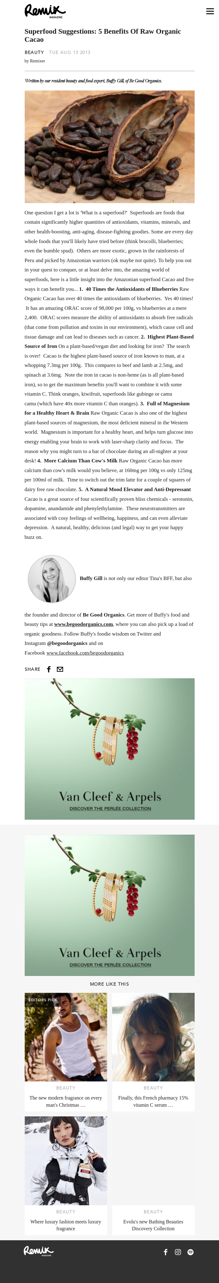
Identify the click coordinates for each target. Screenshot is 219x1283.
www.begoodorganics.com (83, 624)
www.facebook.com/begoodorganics (85, 653)
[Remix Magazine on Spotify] (190, 1252)
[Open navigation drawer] (210, 11)
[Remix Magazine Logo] (45, 11)
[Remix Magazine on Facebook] (165, 1252)
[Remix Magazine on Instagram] (178, 1252)
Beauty (34, 52)
